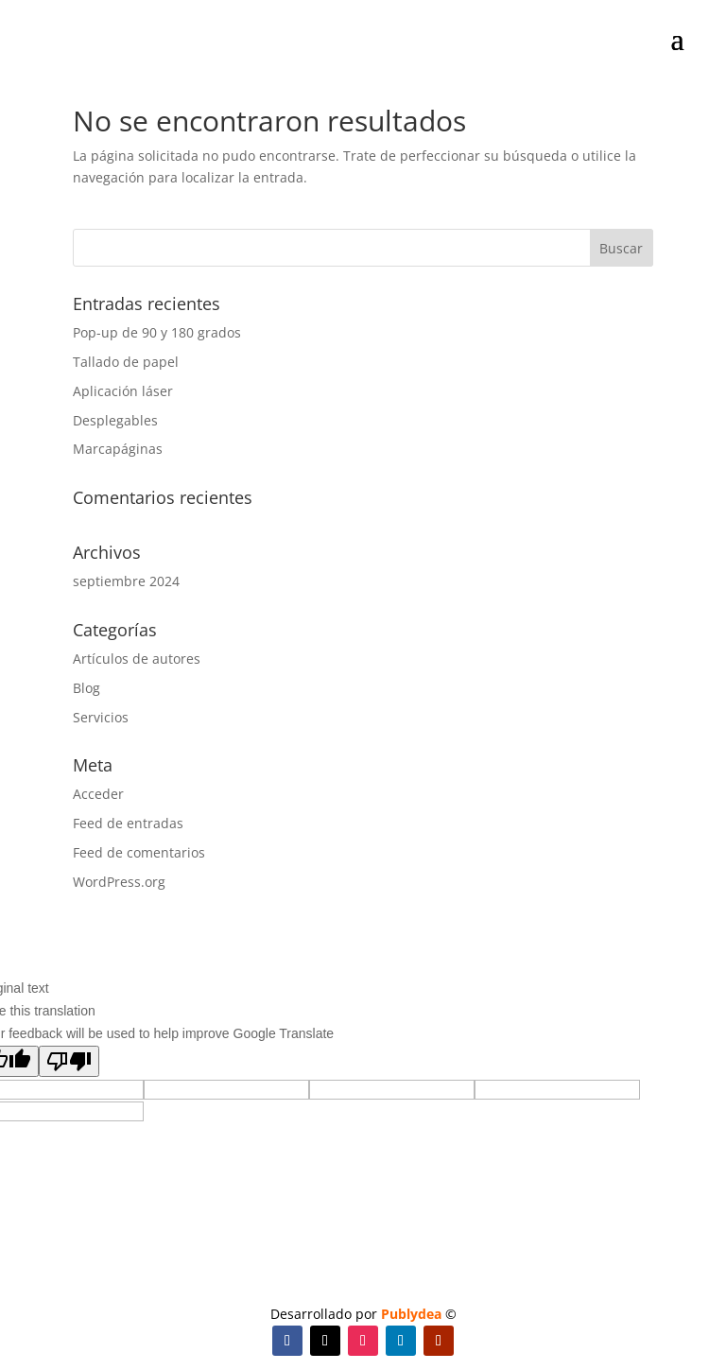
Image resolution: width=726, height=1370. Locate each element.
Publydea (411, 1314)
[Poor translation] (69, 1061)
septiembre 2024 (126, 581)
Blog (86, 688)
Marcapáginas (118, 449)
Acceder (98, 794)
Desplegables (115, 420)
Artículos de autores (136, 659)
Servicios (101, 717)
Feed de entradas (128, 823)
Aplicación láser (123, 391)
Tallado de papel (126, 362)
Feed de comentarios (139, 852)
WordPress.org (119, 882)
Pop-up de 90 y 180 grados (157, 332)
